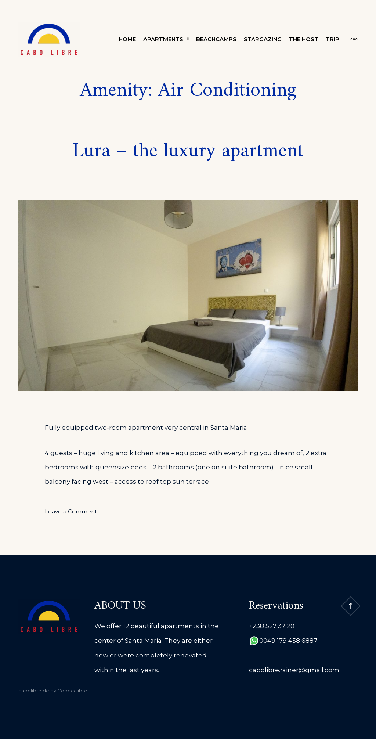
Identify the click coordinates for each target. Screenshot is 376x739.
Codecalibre (72, 690)
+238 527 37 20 (271, 626)
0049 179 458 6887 (288, 640)
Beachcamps (216, 39)
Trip (332, 39)
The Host (303, 39)
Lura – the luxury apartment (188, 151)
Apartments (163, 39)
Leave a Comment (71, 511)
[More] (350, 39)
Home (127, 39)
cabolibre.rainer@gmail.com (294, 670)
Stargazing (263, 39)
